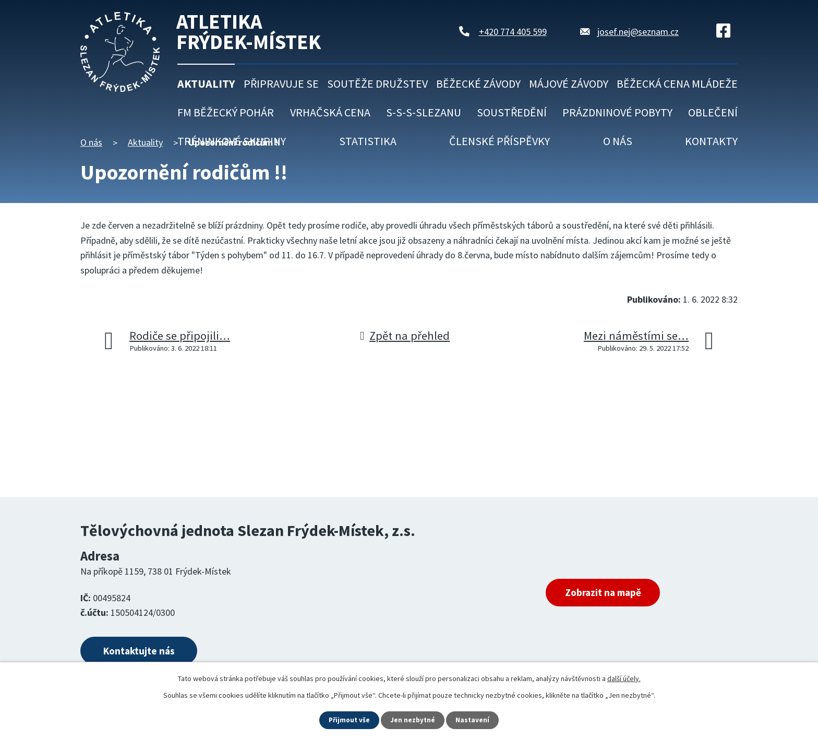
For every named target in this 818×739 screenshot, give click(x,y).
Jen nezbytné (414, 719)
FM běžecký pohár (225, 112)
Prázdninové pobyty (617, 112)
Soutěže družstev (377, 83)
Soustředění (512, 112)
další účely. (624, 678)
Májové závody (568, 83)
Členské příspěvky (499, 141)
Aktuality (206, 83)
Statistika (367, 141)
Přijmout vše (348, 719)
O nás (617, 141)
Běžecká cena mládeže (677, 83)
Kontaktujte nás (147, 652)
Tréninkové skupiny (231, 141)
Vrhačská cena (330, 112)
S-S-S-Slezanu (423, 112)
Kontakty (711, 141)
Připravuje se (281, 83)
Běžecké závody (478, 83)
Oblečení (713, 112)
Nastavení (474, 719)
